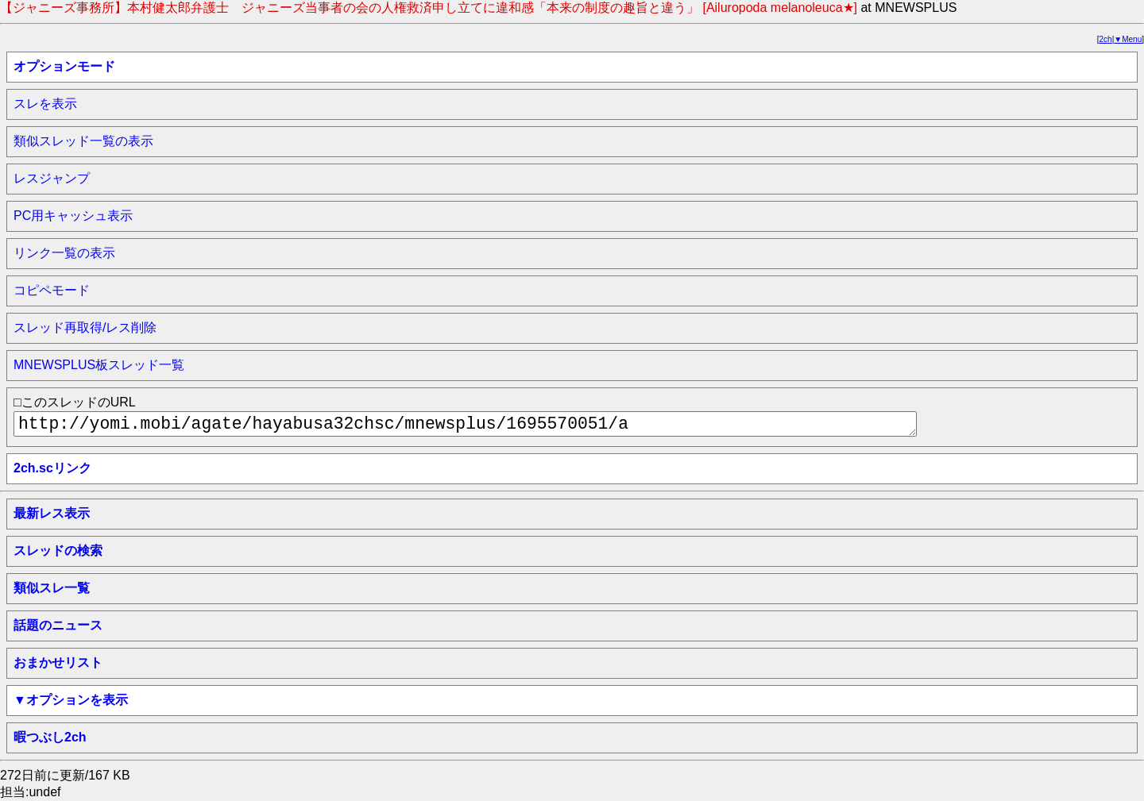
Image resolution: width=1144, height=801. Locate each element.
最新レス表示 (52, 513)
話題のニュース (58, 625)
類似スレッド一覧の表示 (83, 141)
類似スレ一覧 (52, 588)
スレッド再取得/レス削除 (85, 327)
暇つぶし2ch (50, 737)
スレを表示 (45, 103)
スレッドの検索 (58, 550)
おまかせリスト (58, 662)
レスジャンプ (52, 178)
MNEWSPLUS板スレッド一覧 (99, 365)
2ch (1106, 39)
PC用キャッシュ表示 (73, 215)
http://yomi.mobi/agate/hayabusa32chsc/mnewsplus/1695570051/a (465, 424)
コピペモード (52, 290)
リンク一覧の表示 (64, 253)
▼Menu (1128, 39)
